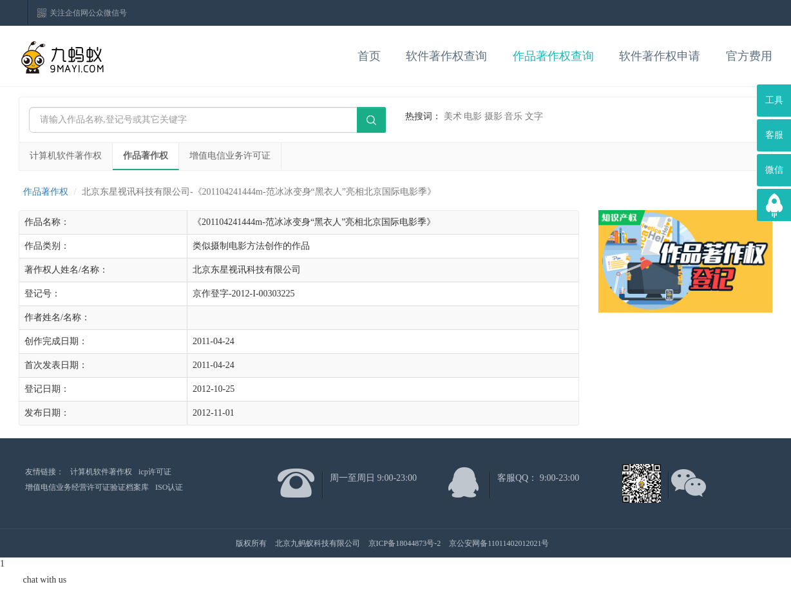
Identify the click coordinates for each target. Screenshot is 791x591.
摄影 (493, 116)
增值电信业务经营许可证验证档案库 (87, 487)
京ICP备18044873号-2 (404, 543)
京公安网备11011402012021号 (499, 543)
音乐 (513, 116)
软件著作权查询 (446, 56)
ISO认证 (169, 487)
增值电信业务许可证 (230, 155)
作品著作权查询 (553, 56)
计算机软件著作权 (66, 155)
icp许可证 (154, 471)
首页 (369, 56)
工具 (774, 100)
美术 (453, 116)
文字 (534, 116)
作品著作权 (145, 155)
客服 (774, 135)
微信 (774, 170)
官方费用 (749, 56)
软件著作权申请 (659, 56)
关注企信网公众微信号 (88, 12)
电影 (473, 116)
